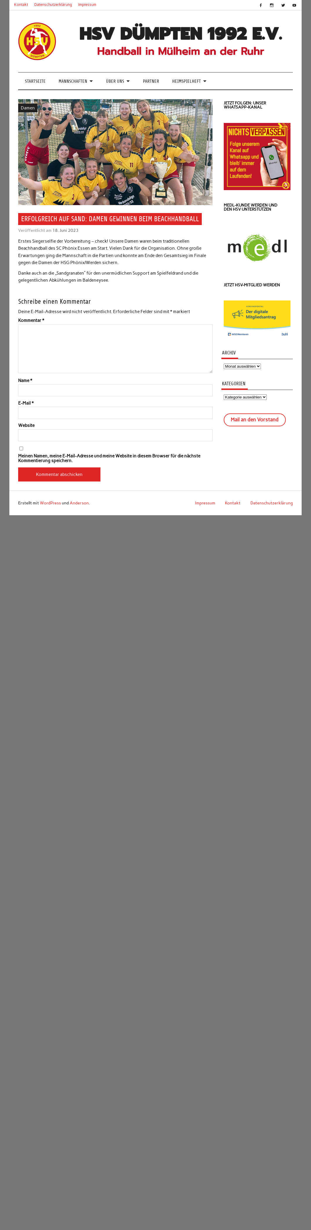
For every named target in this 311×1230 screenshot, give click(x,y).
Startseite (35, 81)
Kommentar (31, 320)
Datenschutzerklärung (53, 4)
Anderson (79, 503)
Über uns (115, 81)
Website (26, 425)
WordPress (50, 503)
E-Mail (26, 403)
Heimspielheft (186, 81)
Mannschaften (73, 81)
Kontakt (21, 4)
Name (25, 381)
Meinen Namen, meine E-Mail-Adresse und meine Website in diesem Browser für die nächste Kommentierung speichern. (109, 458)
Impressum (87, 4)
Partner (151, 81)
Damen (28, 108)
